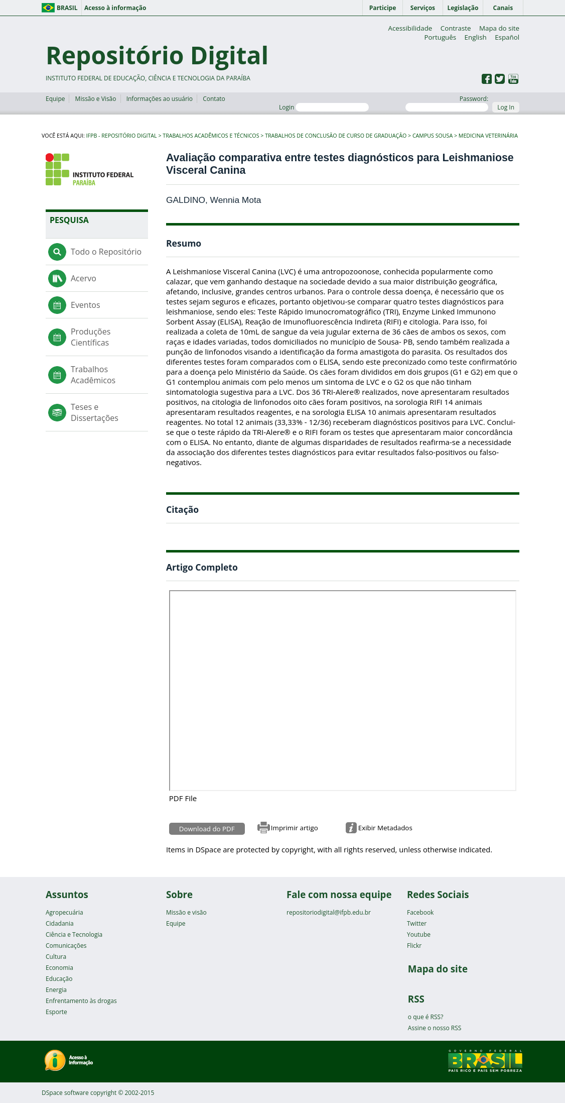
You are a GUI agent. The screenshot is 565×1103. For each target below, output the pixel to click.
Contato (214, 98)
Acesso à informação (115, 8)
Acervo (83, 278)
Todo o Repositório (106, 251)
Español (507, 37)
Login (324, 107)
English (476, 37)
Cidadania (60, 923)
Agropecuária (64, 912)
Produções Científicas (90, 337)
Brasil (67, 8)
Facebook (420, 912)
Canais (503, 8)
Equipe (55, 98)
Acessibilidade (410, 28)
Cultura (56, 956)
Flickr (414, 945)
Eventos (85, 304)
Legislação (462, 8)
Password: (446, 103)
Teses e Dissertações (94, 412)
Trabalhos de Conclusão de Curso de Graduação (335, 135)
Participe (382, 8)
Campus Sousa (432, 135)
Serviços (422, 8)
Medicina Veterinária (488, 135)
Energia (56, 989)
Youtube (419, 934)
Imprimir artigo (294, 827)
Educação (59, 978)
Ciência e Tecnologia (74, 934)
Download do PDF (207, 828)
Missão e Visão (95, 98)
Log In (505, 107)
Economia (59, 967)
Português (440, 37)
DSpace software (65, 1092)
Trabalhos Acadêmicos (93, 375)
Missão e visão (186, 912)
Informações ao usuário (159, 98)
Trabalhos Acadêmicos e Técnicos (211, 135)
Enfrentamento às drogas (81, 1001)
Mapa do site (499, 28)
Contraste (456, 28)
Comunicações (66, 945)
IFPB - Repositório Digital (121, 135)
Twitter (417, 923)
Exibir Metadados (385, 827)
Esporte (56, 1012)
